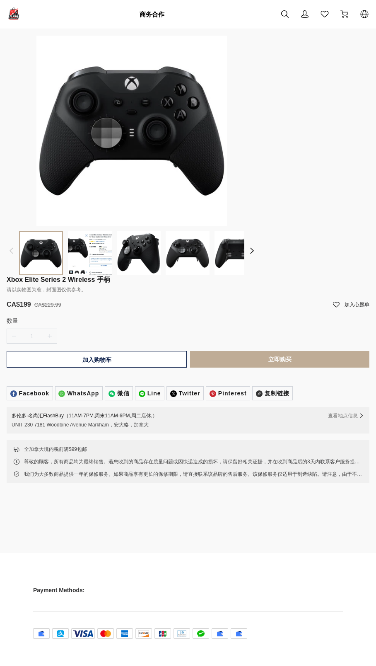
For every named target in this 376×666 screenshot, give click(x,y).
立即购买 (275, 374)
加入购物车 (101, 375)
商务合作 (152, 13)
